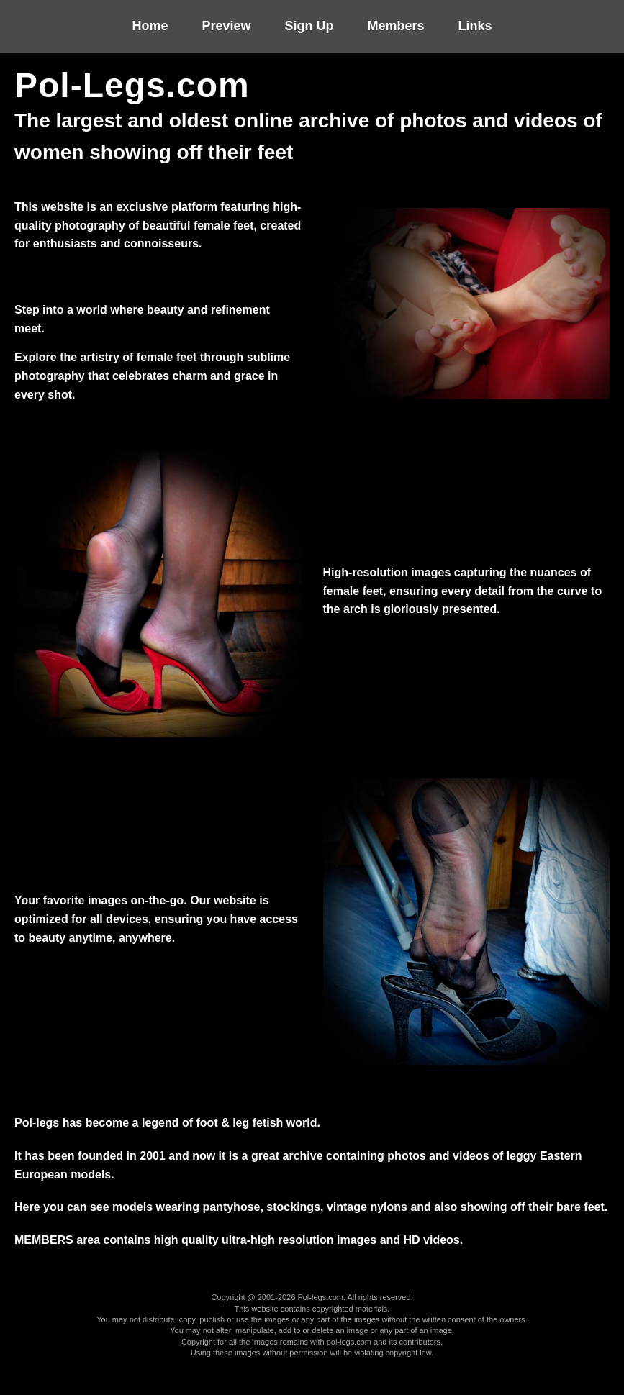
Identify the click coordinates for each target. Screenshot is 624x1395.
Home (150, 26)
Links (475, 26)
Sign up (309, 26)
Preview (226, 26)
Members (396, 26)
